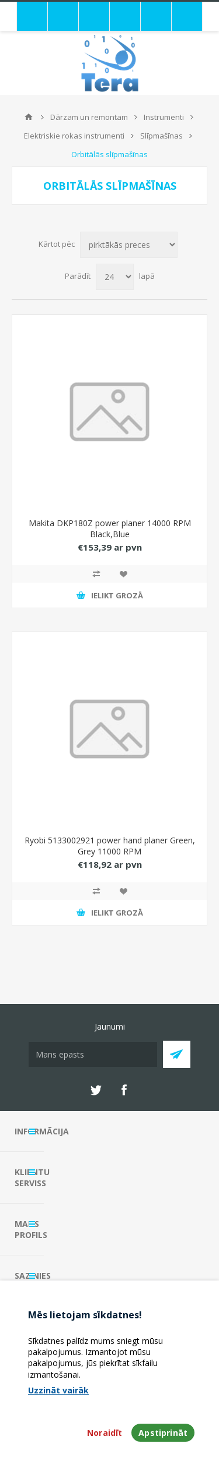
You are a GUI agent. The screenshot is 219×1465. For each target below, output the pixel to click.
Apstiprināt (162, 1432)
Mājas (28, 117)
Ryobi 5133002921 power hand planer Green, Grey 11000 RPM (110, 846)
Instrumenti (164, 117)
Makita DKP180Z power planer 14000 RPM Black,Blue (110, 528)
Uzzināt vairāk (58, 1390)
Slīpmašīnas (161, 135)
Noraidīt (104, 1432)
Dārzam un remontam (89, 117)
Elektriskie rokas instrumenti (74, 135)
